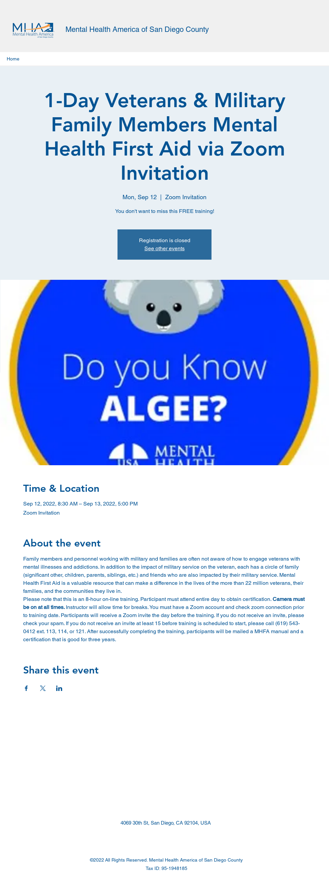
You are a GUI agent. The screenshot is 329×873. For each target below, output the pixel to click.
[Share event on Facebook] (26, 688)
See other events (164, 248)
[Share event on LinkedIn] (59, 688)
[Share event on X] (43, 688)
